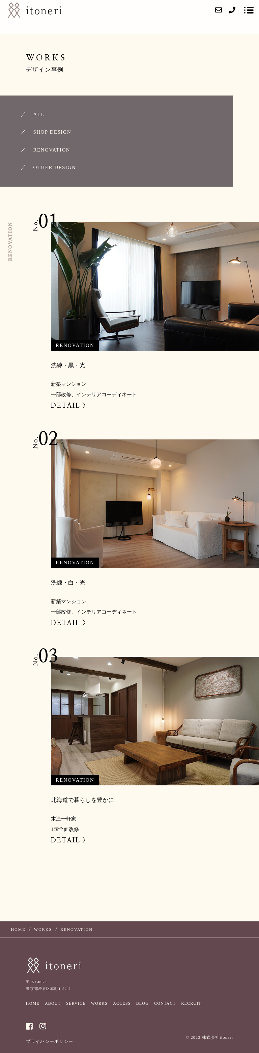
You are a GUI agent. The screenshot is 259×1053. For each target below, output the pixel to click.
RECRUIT (191, 1003)
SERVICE (75, 1003)
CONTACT (165, 1003)
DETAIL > (69, 405)
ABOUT (53, 1003)
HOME (32, 1003)
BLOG (142, 1003)
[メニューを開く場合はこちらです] (249, 10)
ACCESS (122, 1003)
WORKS (99, 1003)
